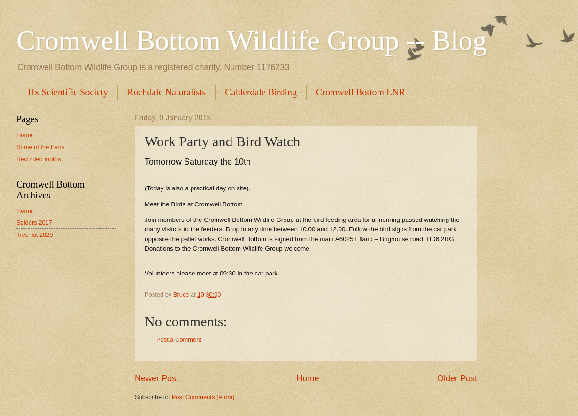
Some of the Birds (40, 146)
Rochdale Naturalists (166, 92)
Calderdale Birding (261, 92)
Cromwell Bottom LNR (360, 92)
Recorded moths (38, 159)
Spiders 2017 (34, 222)
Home (307, 378)
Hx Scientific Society (68, 92)
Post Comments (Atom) (203, 396)
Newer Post (156, 378)
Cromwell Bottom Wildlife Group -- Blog (251, 40)
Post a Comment (178, 339)
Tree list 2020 (34, 234)
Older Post (457, 378)
